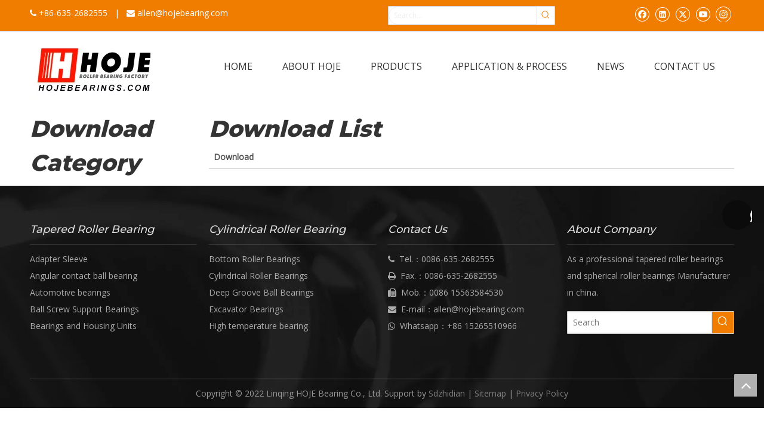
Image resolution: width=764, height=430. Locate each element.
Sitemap (490, 393)
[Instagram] (723, 14)
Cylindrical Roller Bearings (258, 275)
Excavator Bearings (246, 309)
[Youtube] (702, 14)
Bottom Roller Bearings (254, 259)
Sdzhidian (447, 393)
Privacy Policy (542, 393)
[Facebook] (641, 14)
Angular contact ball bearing (83, 275)
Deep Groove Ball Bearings (261, 292)
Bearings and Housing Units (83, 325)
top (745, 385)
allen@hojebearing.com (182, 13)
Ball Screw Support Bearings (84, 309)
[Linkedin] (662, 14)
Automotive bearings (70, 292)
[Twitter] (682, 14)
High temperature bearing (258, 325)
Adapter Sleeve (59, 259)
